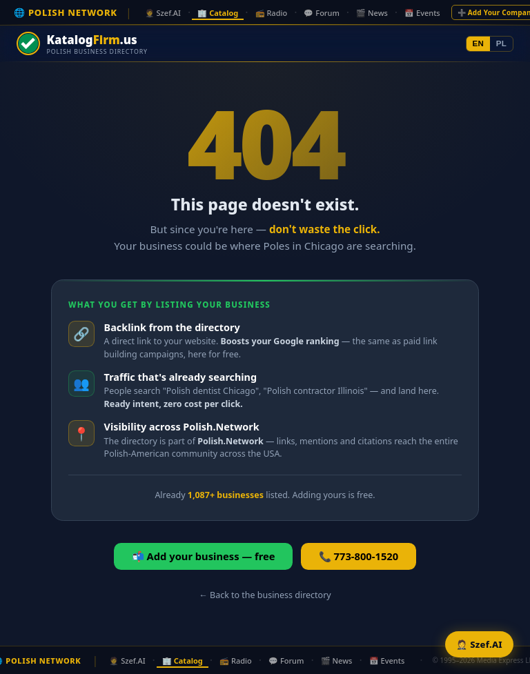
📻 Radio (271, 13)
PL (501, 43)
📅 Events (422, 13)
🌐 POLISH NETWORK (65, 12)
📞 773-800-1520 (358, 556)
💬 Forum (321, 13)
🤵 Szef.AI (163, 13)
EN (478, 43)
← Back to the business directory (265, 595)
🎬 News (372, 13)
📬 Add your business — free (203, 556)
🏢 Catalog (217, 13)
